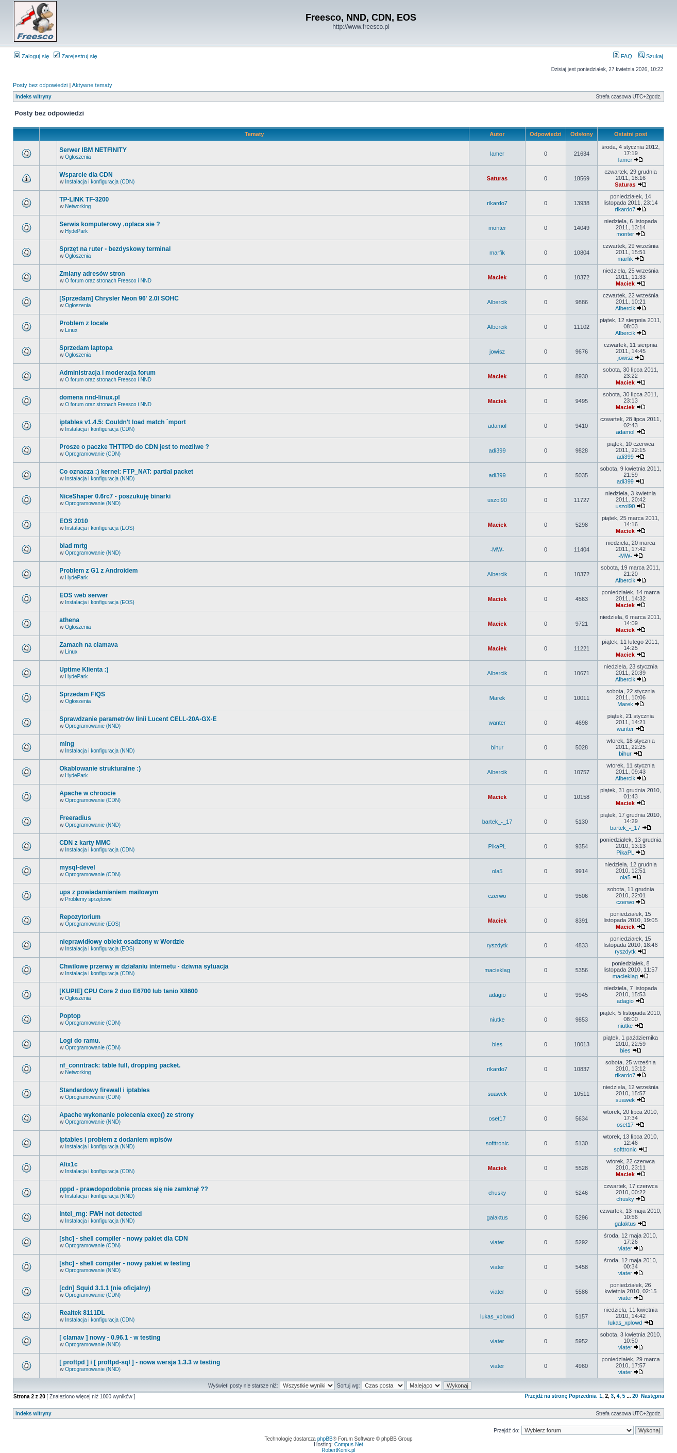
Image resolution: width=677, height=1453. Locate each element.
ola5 (497, 871)
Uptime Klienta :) (83, 669)
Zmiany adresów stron (92, 273)
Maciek (497, 277)
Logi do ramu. (79, 1040)
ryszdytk (497, 945)
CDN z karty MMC (84, 842)
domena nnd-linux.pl (89, 397)
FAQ (622, 56)
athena (69, 620)
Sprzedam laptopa (85, 348)
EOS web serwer (83, 595)
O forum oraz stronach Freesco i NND (108, 280)
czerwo (497, 896)
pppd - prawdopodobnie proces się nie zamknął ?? (133, 1189)
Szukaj (650, 56)
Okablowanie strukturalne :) (100, 768)
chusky (497, 1193)
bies (497, 1044)
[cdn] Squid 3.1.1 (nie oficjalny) (104, 1288)
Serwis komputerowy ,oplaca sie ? (109, 224)
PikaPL (497, 846)
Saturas (497, 178)
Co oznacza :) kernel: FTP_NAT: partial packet (126, 471)
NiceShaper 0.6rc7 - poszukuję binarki (115, 496)
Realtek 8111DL (82, 1312)
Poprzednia (583, 1396)
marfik (497, 252)
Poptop (69, 1016)
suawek (496, 1094)
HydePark (76, 231)
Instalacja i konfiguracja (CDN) (99, 182)
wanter (497, 723)
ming (66, 743)
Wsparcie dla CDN (85, 174)
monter (497, 228)
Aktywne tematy (92, 85)
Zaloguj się (31, 56)
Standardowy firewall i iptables (104, 1090)
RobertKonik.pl (338, 1450)
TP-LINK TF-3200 (84, 199)
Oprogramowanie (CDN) (93, 454)
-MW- (497, 549)
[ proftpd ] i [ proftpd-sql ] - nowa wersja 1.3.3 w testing (139, 1362)
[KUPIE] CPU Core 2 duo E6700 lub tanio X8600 (128, 991)
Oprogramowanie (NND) (93, 503)
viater (497, 1242)
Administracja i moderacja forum (107, 372)
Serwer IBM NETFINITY (93, 150)
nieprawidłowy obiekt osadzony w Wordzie (121, 941)
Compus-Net (348, 1444)
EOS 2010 (73, 521)
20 (635, 1396)
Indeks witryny (33, 96)
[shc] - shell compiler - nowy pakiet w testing (125, 1263)
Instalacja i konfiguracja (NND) (99, 478)
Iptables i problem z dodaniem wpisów (115, 1139)
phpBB (325, 1439)
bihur (497, 747)
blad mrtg (73, 545)
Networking (78, 206)
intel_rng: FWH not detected (100, 1213)
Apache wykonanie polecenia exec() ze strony (126, 1114)
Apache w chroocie (87, 793)
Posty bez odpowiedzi (40, 85)
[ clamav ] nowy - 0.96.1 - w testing (109, 1337)
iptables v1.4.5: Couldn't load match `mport (122, 422)
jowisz (497, 351)
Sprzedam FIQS (82, 694)
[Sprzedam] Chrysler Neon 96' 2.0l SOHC (119, 298)
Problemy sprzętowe (88, 899)
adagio (497, 995)
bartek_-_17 (497, 822)
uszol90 (497, 500)
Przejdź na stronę (545, 1396)
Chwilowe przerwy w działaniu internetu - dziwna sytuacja (143, 966)
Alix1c (68, 1164)
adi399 (497, 450)
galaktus (497, 1217)
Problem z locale (83, 323)
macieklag (497, 970)
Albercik (497, 302)
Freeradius (75, 818)
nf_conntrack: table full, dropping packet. (119, 1065)
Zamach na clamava (88, 644)
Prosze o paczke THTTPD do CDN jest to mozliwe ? (134, 446)
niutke (496, 1019)
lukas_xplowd (497, 1316)
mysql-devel (77, 867)
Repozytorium (79, 917)
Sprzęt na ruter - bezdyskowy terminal (115, 249)
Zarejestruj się (75, 56)
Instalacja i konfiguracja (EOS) (99, 528)
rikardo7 (497, 203)
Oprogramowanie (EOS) (92, 924)
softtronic (497, 1143)
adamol (497, 426)
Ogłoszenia (78, 157)
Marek (497, 698)
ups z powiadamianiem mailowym (108, 892)
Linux (71, 330)
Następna (652, 1396)
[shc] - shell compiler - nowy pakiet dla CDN (123, 1238)
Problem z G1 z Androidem (98, 570)
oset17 (497, 1118)
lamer (497, 154)
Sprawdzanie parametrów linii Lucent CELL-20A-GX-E (137, 719)
